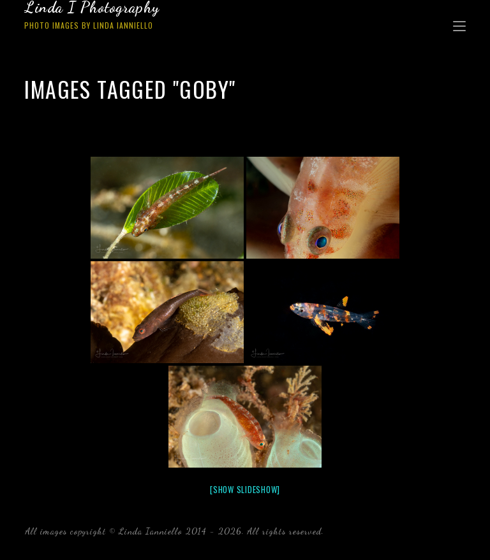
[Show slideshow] (245, 489)
